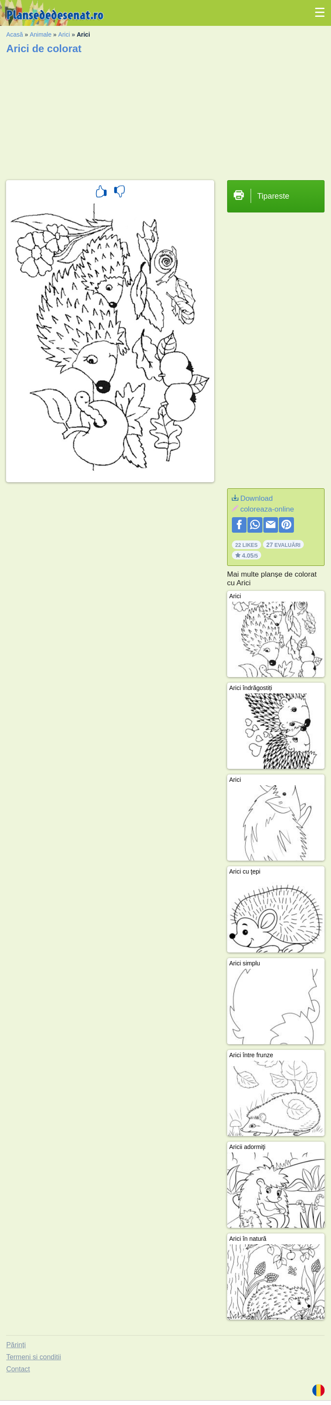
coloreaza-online (267, 509)
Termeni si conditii (33, 1357)
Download (256, 498)
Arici (64, 34)
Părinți (15, 1345)
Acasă (14, 34)
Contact (18, 1369)
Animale (41, 34)
